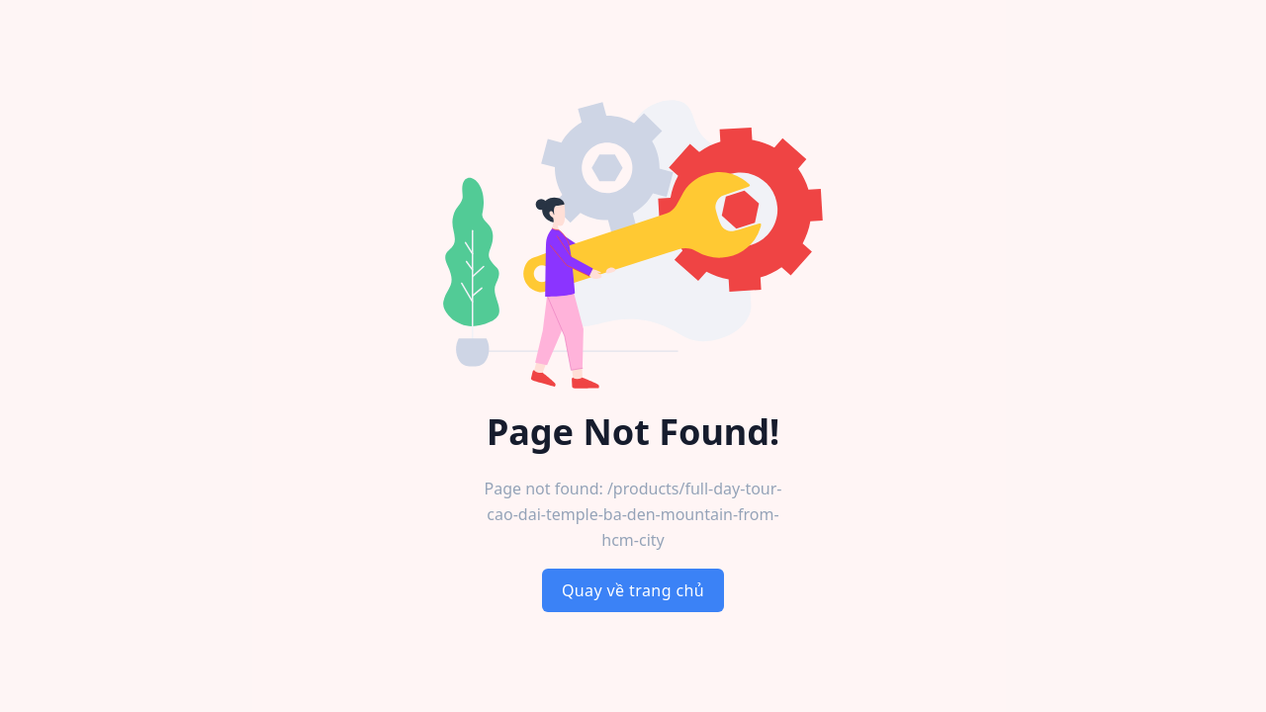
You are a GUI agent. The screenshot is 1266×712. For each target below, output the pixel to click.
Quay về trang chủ (633, 590)
